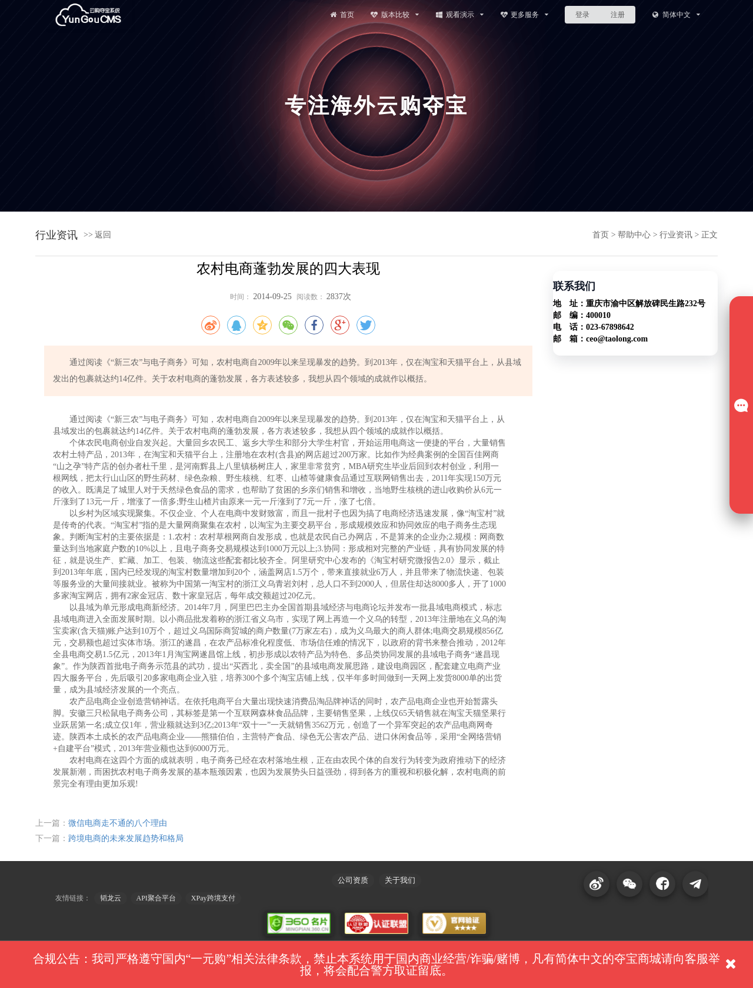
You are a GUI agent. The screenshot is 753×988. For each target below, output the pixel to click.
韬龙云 (110, 898)
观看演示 (459, 14)
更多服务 (524, 14)
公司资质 (353, 880)
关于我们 (400, 880)
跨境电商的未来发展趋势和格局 (126, 838)
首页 (341, 14)
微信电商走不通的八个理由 (117, 823)
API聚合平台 (156, 898)
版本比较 (394, 14)
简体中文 (675, 14)
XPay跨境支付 (213, 898)
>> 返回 (97, 234)
